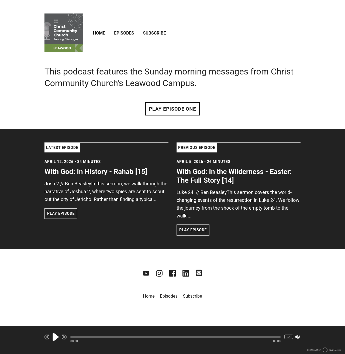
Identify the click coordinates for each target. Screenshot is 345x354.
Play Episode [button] (61, 213)
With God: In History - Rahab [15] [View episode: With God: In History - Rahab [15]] (95, 172)
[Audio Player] (172, 340)
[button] (175, 337)
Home (99, 33)
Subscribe (154, 33)
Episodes (124, 33)
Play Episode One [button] (172, 109)
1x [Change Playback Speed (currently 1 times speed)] (288, 336)
